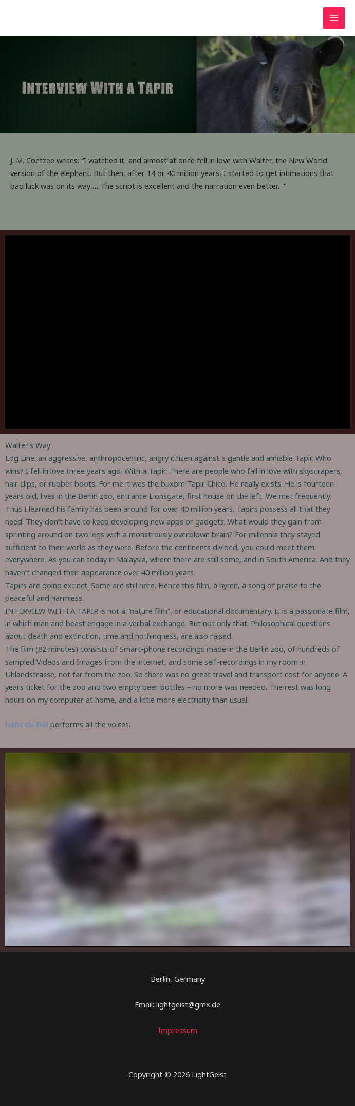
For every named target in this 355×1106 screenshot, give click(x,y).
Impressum (177, 1030)
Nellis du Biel (26, 724)
